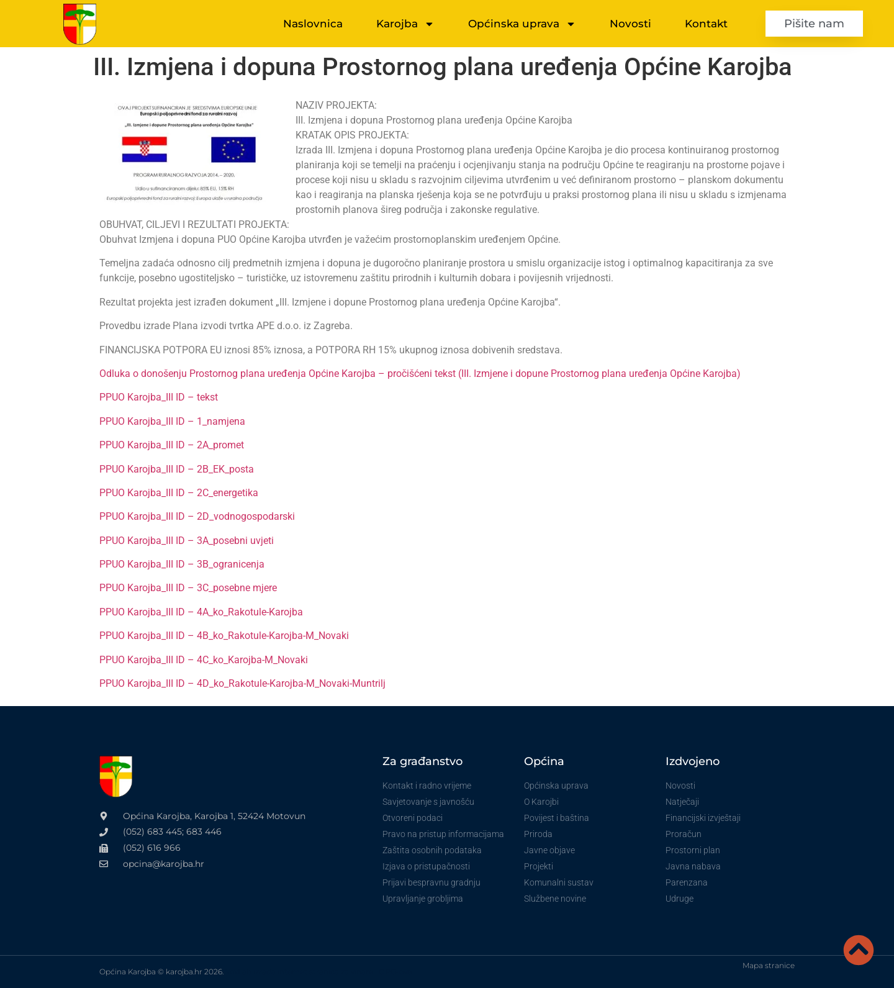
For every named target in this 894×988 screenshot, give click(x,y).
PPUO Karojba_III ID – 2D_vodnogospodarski (197, 516)
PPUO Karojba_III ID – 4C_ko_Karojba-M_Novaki (203, 660)
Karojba (405, 23)
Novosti (630, 23)
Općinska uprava (522, 23)
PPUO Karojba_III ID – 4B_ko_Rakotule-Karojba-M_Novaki (224, 635)
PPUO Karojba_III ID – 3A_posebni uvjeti (186, 540)
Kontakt (706, 23)
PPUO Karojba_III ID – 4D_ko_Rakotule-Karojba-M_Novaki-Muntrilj (242, 683)
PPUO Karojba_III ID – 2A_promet (171, 445)
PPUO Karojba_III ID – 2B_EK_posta (176, 469)
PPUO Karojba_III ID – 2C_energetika (178, 493)
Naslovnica (313, 23)
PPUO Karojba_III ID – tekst (158, 397)
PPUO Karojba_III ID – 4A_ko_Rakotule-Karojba (201, 612)
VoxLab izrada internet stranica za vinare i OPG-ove (318, 971)
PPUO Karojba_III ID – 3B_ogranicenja (181, 564)
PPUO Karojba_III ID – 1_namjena (172, 421)
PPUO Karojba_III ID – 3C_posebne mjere (188, 588)
